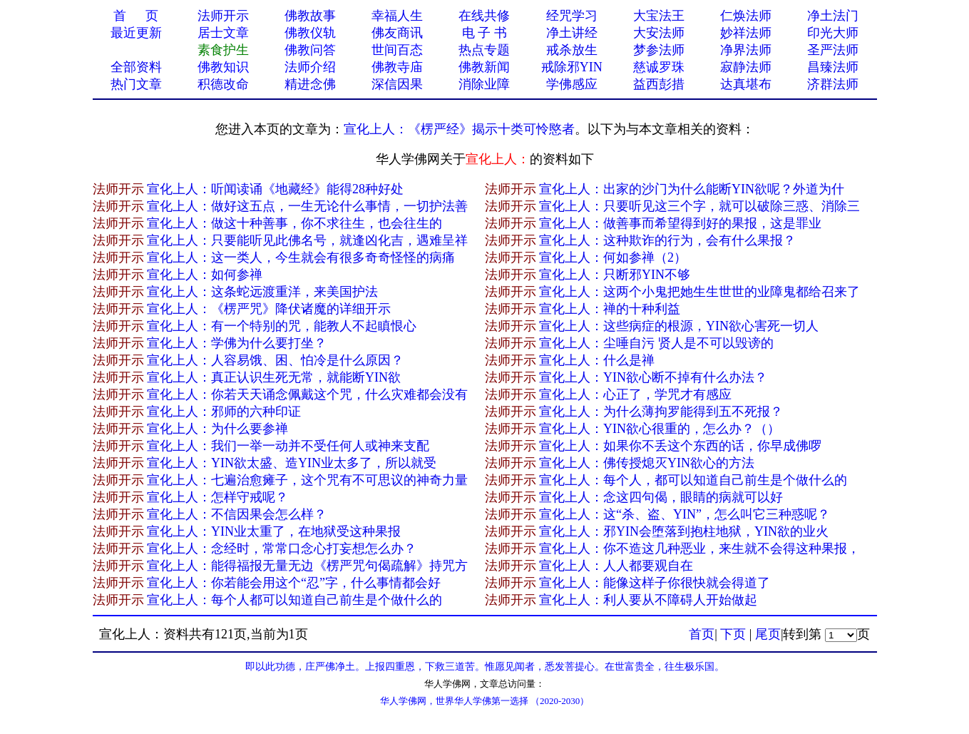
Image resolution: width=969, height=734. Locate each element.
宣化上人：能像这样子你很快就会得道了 (654, 583)
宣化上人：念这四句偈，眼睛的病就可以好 (661, 497)
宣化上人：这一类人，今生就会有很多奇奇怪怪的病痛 (301, 257)
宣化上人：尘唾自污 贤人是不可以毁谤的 (656, 343)
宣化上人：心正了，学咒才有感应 (635, 394)
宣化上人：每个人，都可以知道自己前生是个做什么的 (693, 480)
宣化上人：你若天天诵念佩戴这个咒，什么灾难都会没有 (307, 394)
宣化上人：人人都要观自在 (616, 566)
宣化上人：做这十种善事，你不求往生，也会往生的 (294, 223)
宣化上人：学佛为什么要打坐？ (237, 343)
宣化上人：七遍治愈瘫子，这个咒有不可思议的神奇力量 (307, 480)
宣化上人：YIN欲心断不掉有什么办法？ (653, 377)
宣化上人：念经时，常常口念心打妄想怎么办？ (281, 548)
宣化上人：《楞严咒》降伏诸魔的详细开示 (269, 309)
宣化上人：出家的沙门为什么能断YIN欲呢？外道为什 (691, 189)
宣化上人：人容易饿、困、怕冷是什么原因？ (275, 360)
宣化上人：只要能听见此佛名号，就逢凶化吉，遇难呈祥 (307, 240)
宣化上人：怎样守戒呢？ (217, 497)
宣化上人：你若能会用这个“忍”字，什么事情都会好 (294, 583)
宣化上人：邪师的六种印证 (224, 411)
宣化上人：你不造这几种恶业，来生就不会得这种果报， (699, 548)
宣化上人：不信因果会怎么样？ (237, 514)
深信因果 (397, 84)
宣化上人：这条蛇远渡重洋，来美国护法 (262, 292)
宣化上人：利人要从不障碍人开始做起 (648, 600)
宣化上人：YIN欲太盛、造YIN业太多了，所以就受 (291, 463)
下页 (733, 634)
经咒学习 (572, 16)
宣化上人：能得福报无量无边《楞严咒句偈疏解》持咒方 (307, 566)
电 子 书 (484, 33)
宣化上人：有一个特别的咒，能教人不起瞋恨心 (281, 326)
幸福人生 (397, 16)
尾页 (768, 634)
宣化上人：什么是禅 (597, 360)
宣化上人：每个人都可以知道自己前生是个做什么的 (294, 600)
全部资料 (136, 67)
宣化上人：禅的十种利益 (609, 309)
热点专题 (484, 50)
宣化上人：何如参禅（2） (613, 257)
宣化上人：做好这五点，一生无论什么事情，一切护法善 (307, 206)
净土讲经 (572, 33)
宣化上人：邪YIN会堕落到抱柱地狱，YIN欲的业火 (684, 531)
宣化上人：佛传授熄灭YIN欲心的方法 (646, 463)
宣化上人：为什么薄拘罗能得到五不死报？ (661, 411)
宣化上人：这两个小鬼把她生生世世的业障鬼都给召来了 (699, 292)
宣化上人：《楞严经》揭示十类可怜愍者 (459, 129)
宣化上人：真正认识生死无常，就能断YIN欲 (274, 377)
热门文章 (136, 84)
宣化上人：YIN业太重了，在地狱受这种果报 (274, 531)
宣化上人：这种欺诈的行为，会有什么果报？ (667, 240)
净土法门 (832, 16)
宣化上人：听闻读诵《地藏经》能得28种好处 (275, 189)
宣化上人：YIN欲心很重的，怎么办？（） (659, 429)
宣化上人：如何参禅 (204, 274)
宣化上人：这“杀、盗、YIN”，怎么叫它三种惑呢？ (684, 514)
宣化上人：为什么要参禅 (217, 429)
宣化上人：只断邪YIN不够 (614, 274)
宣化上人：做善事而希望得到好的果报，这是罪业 (680, 223)
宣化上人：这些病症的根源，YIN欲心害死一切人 (679, 326)
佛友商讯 (397, 33)
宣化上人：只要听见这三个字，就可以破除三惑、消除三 (699, 206)
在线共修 (484, 16)
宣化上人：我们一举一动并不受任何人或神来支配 (288, 446)
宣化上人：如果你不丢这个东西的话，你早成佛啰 (680, 446)
